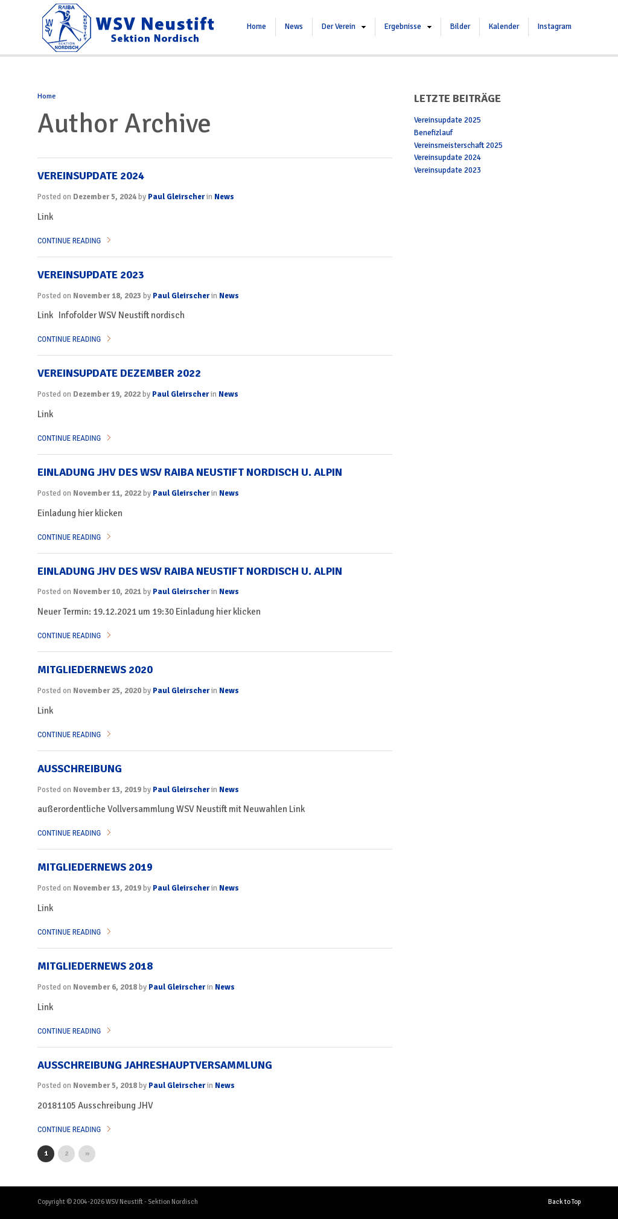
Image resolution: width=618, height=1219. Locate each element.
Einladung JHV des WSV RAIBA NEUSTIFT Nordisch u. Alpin (189, 472)
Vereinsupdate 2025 (447, 120)
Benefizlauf (433, 133)
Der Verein (338, 26)
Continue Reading (69, 240)
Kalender (504, 26)
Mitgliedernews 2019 (95, 867)
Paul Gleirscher (176, 197)
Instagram (555, 26)
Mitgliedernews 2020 (95, 669)
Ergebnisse (402, 26)
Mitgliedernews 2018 (95, 966)
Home (256, 26)
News (294, 26)
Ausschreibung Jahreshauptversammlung (154, 1065)
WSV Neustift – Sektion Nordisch (127, 27)
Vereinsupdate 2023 (90, 274)
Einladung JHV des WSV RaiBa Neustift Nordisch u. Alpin (189, 571)
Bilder (460, 26)
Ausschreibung (79, 768)
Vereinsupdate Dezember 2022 (119, 373)
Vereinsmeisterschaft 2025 (458, 145)
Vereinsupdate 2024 (90, 175)
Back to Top (564, 1202)
